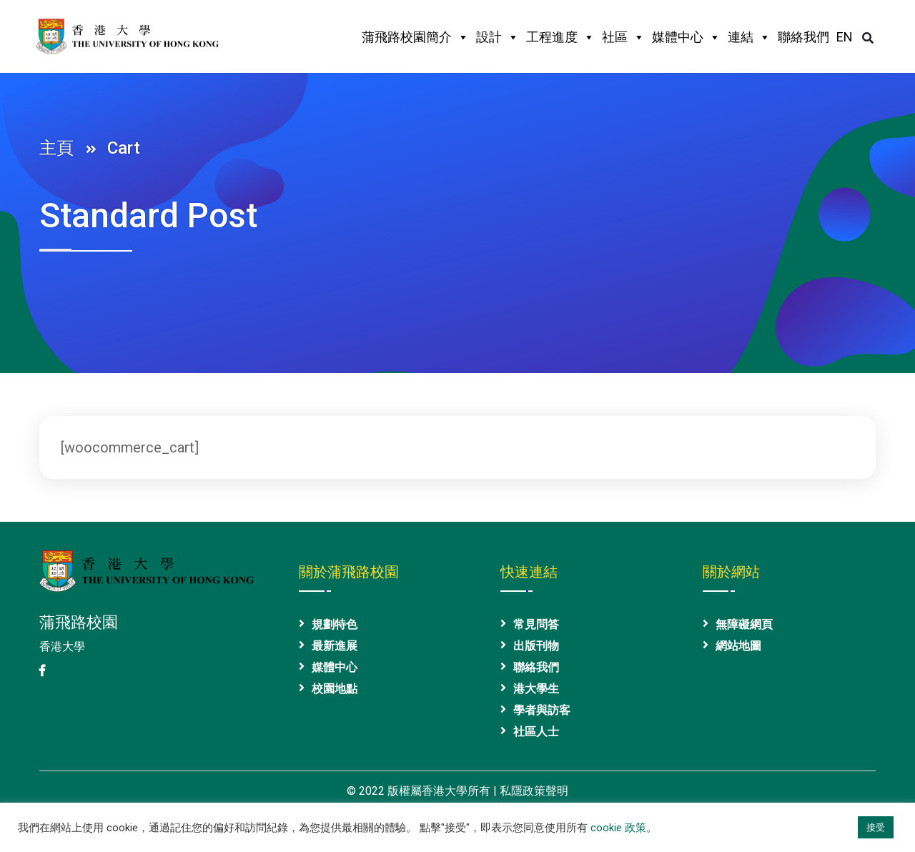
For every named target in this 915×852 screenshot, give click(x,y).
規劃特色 (334, 624)
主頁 (60, 148)
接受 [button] (875, 827)
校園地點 (334, 688)
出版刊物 (536, 646)
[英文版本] (844, 41)
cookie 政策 (618, 827)
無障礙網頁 (744, 624)
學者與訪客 (541, 710)
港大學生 (536, 688)
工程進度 (560, 36)
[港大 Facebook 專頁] (42, 671)
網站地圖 (738, 646)
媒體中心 (686, 36)
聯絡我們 (803, 36)
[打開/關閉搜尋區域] (868, 38)
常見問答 (536, 624)
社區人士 (536, 731)
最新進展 (334, 646)
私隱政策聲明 (534, 791)
